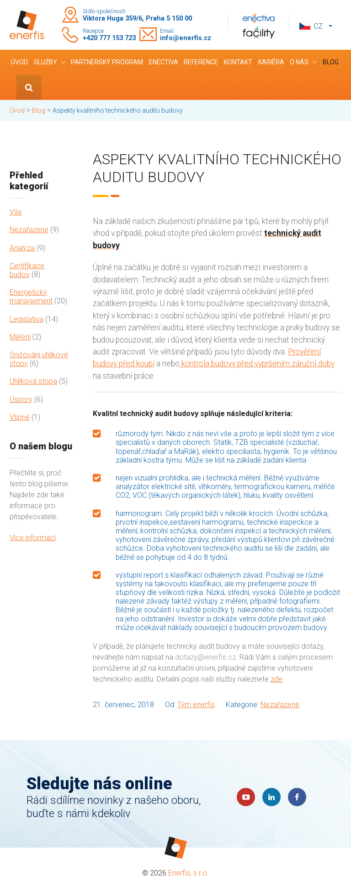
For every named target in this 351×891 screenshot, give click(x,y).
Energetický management (31, 296)
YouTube (246, 797)
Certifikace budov (27, 270)
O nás (299, 62)
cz (318, 26)
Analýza (22, 248)
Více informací (33, 537)
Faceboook (297, 797)
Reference (201, 62)
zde (276, 679)
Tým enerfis (196, 704)
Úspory (21, 399)
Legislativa (26, 319)
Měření (20, 337)
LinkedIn (271, 797)
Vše (16, 212)
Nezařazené (29, 229)
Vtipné (20, 417)
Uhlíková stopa (33, 381)
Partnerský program (107, 62)
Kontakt (238, 62)
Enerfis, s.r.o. (188, 873)
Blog (331, 62)
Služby (45, 62)
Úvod (19, 62)
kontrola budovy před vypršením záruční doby (257, 363)
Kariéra (271, 62)
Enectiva (163, 62)
